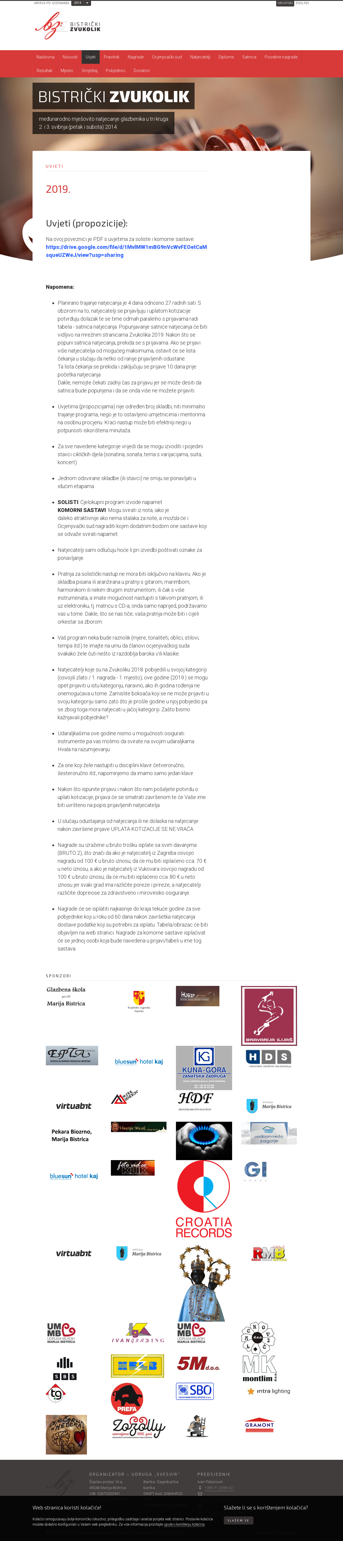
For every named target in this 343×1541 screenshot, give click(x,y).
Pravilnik (111, 57)
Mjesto (67, 70)
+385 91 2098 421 (219, 1487)
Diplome (226, 57)
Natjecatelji (200, 57)
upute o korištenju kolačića (184, 1524)
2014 (77, 3)
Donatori (142, 70)
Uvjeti (91, 57)
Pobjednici (115, 70)
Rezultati (44, 70)
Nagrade (136, 57)
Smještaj (90, 70)
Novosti (70, 57)
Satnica (249, 57)
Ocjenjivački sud (167, 57)
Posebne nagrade (281, 57)
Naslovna (45, 57)
